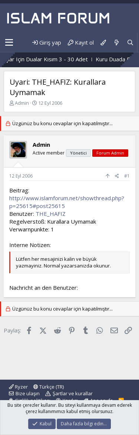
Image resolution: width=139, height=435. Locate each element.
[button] (9, 42)
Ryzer (18, 386)
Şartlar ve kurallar (73, 393)
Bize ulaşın (28, 393)
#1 (127, 176)
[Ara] (130, 42)
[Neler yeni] (116, 42)
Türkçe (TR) (48, 386)
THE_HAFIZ (51, 213)
